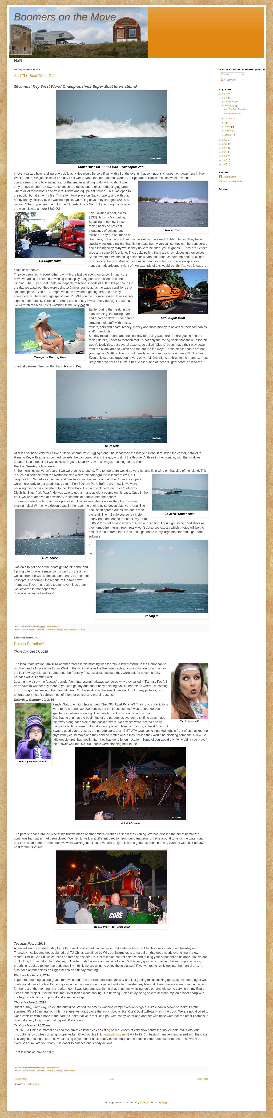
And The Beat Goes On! (34, 75)
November (230, 106)
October (229, 118)
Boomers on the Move (65, 17)
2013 (225, 148)
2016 (225, 98)
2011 (225, 156)
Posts (225, 74)
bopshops (144, 1102)
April (227, 122)
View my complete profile (230, 181)
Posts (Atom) (33, 1084)
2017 (225, 94)
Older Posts (202, 1079)
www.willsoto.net (114, 1034)
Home (112, 1079)
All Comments (228, 80)
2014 (225, 144)
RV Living (81, 630)
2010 (225, 160)
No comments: (53, 627)
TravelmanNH (229, 177)
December (230, 101)
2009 (225, 164)
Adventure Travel (44, 630)
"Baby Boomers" (28, 630)
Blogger (165, 1102)
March (228, 126)
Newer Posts (21, 1079)
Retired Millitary (69, 630)
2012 (225, 152)
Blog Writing (57, 630)
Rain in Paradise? (29, 644)
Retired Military (69, 1071)
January (229, 135)
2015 (225, 140)
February (229, 131)
